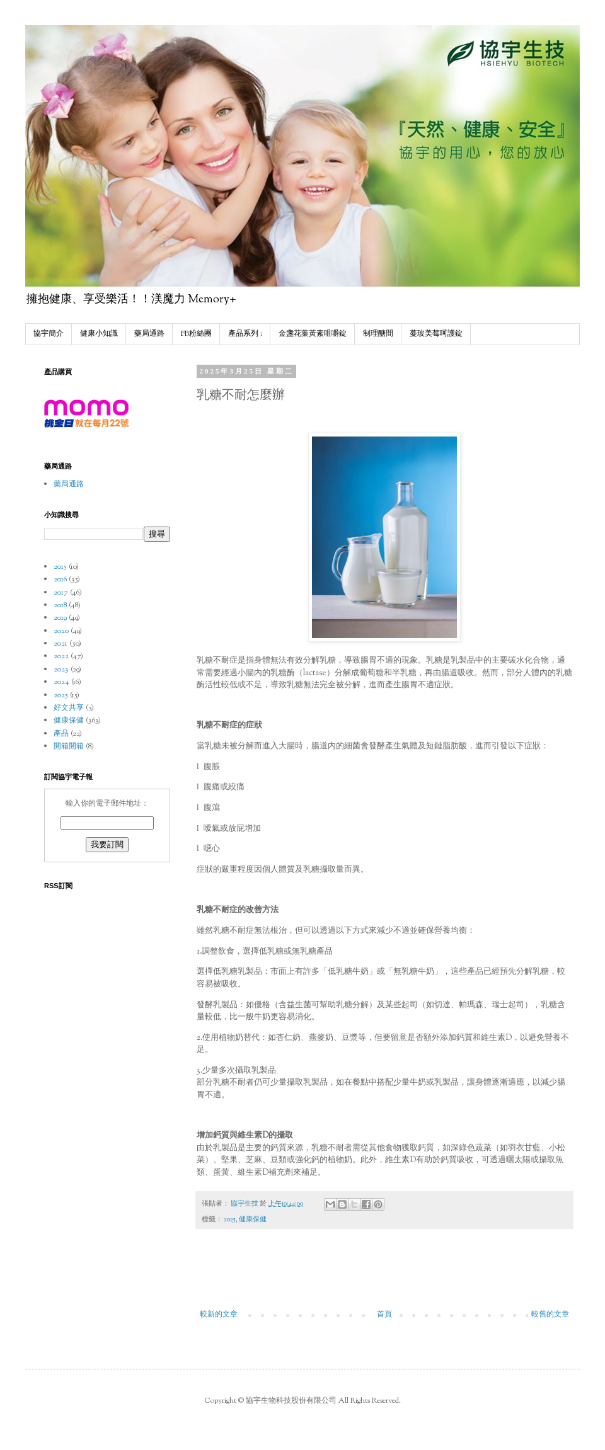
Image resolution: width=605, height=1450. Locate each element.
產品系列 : (245, 334)
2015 (60, 567)
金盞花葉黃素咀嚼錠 (313, 334)
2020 (61, 631)
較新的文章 (219, 1314)
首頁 (384, 1314)
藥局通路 (149, 334)
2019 (60, 618)
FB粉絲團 (196, 334)
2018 (60, 605)
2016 (60, 579)
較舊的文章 (550, 1314)
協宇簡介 (48, 334)
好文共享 (69, 708)
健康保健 (253, 1220)
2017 (61, 592)
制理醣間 (378, 334)
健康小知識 (99, 334)
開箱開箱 (69, 746)
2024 (61, 682)
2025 (230, 1220)
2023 (61, 669)
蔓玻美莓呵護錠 (436, 334)
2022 (61, 656)
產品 (61, 733)
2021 (60, 643)
